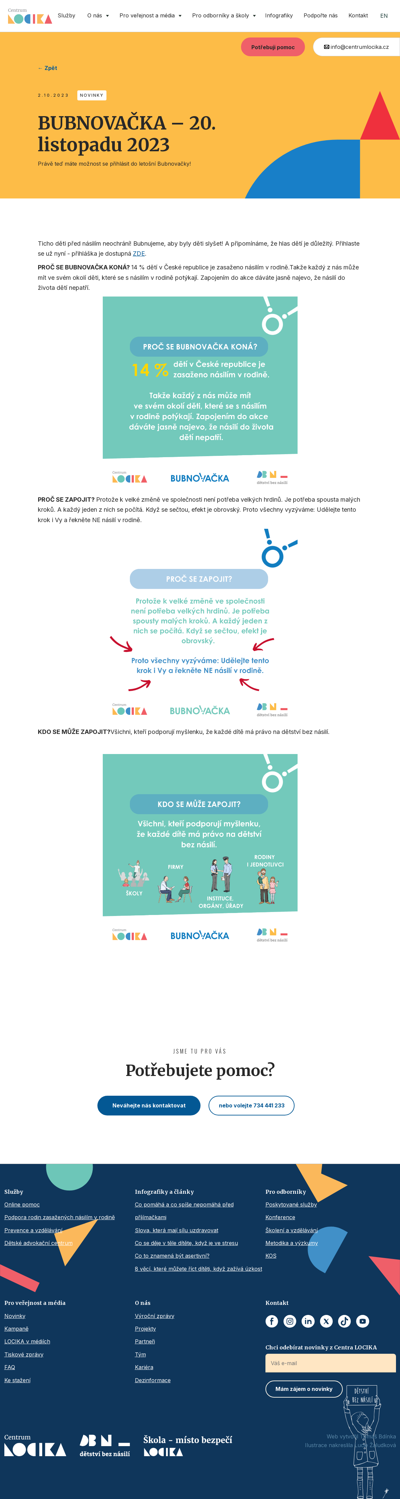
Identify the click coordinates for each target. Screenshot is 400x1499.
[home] (30, 16)
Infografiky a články (164, 1191)
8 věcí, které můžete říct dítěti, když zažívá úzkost (198, 1268)
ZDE (139, 253)
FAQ (9, 1367)
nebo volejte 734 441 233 (252, 1105)
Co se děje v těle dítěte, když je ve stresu (186, 1243)
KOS (270, 1255)
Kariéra (144, 1367)
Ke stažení (17, 1380)
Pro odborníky (285, 1191)
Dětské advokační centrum (38, 1243)
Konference (280, 1217)
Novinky (14, 1316)
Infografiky (279, 15)
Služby (66, 15)
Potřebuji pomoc (273, 47)
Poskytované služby (291, 1204)
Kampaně (16, 1328)
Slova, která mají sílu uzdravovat (176, 1230)
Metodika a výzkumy (291, 1243)
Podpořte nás (321, 15)
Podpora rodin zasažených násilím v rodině (59, 1217)
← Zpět (47, 68)
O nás (143, 1303)
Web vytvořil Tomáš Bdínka (361, 1436)
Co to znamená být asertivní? (172, 1255)
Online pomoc (22, 1204)
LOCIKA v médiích (27, 1341)
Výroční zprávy (154, 1316)
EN (384, 15)
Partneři (145, 1341)
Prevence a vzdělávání (33, 1230)
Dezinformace (153, 1380)
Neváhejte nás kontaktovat (149, 1105)
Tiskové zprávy (24, 1354)
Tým (140, 1354)
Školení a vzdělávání (291, 1230)
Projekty (145, 1328)
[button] (97, 16)
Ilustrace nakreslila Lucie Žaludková (350, 1445)
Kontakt (358, 15)
